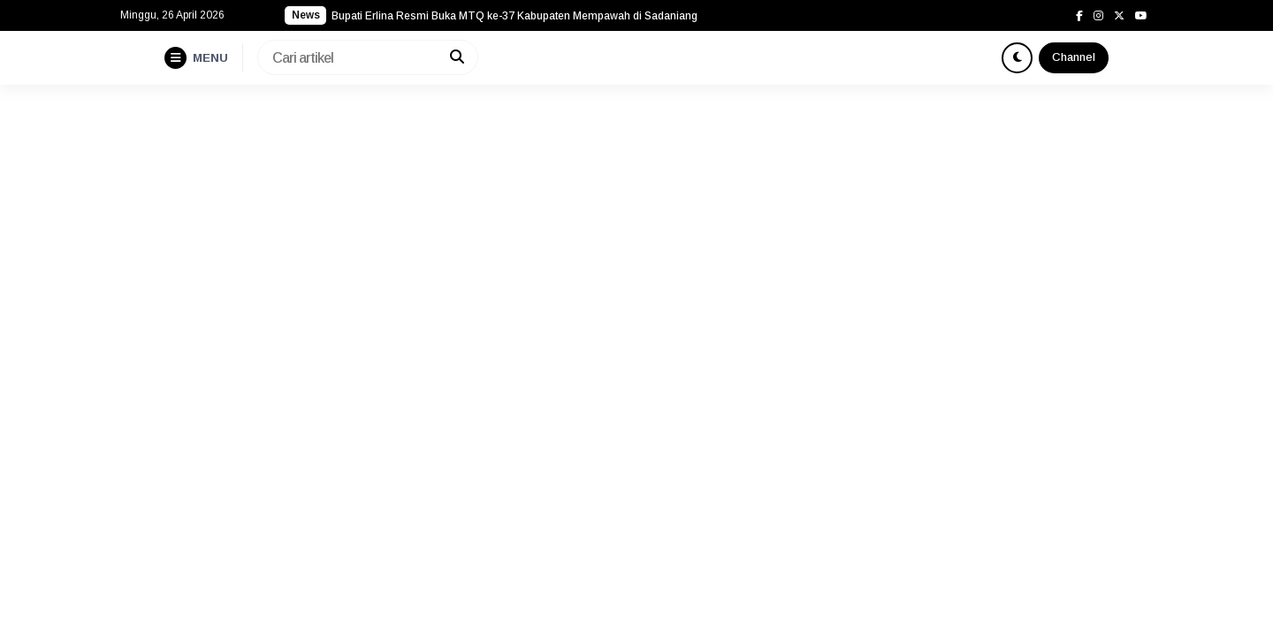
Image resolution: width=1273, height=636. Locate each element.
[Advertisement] (636, 217)
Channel (1073, 57)
